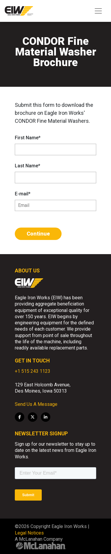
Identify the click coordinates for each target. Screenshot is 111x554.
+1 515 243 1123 (32, 371)
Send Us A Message (36, 404)
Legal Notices (29, 533)
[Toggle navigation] (98, 11)
